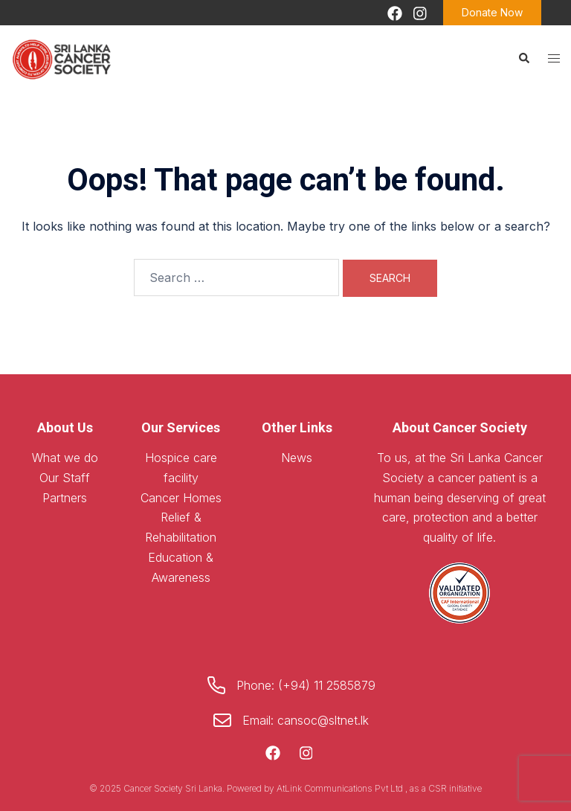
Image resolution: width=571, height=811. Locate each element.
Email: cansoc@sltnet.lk (305, 720)
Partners (64, 497)
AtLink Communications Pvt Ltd (341, 788)
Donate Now (492, 12)
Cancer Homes (181, 497)
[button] (523, 58)
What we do (65, 457)
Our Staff (64, 477)
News (296, 457)
